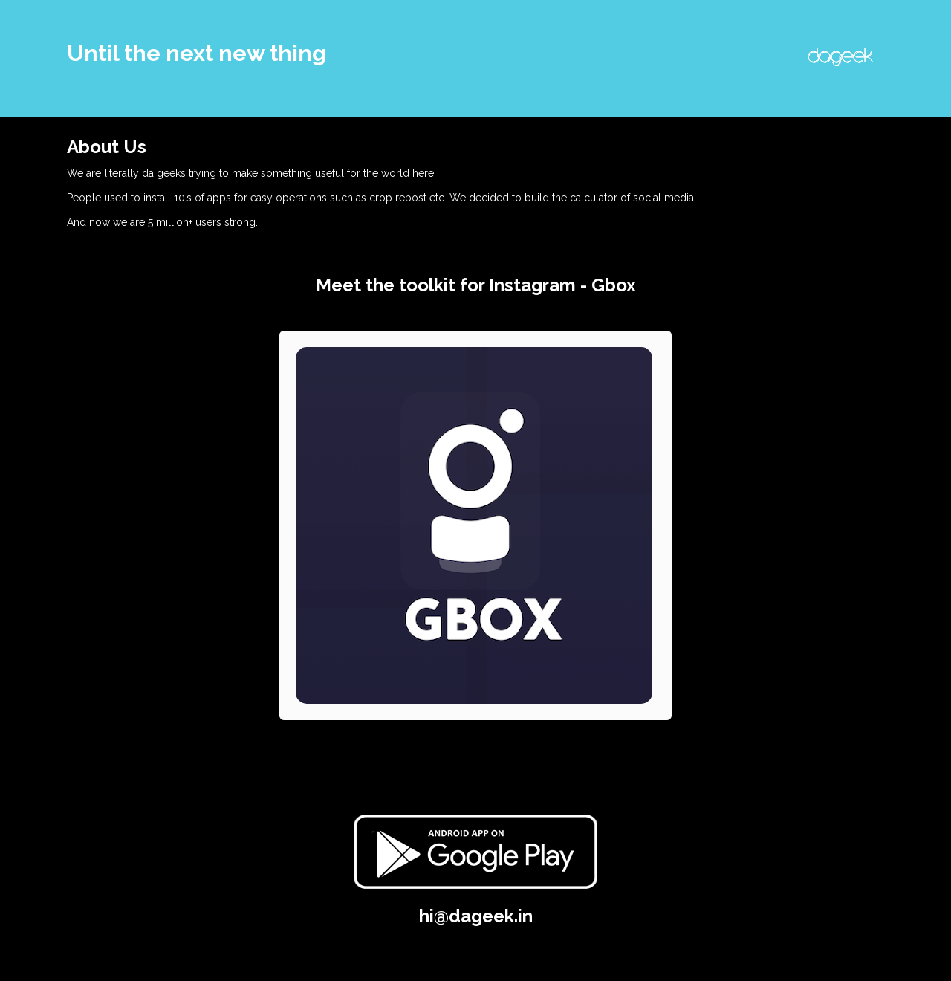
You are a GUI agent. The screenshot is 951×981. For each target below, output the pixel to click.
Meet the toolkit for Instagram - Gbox (476, 285)
